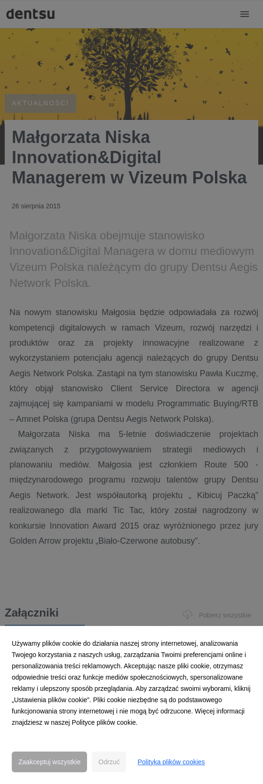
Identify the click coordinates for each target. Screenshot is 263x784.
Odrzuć (109, 762)
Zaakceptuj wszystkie (49, 762)
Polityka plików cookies (171, 762)
